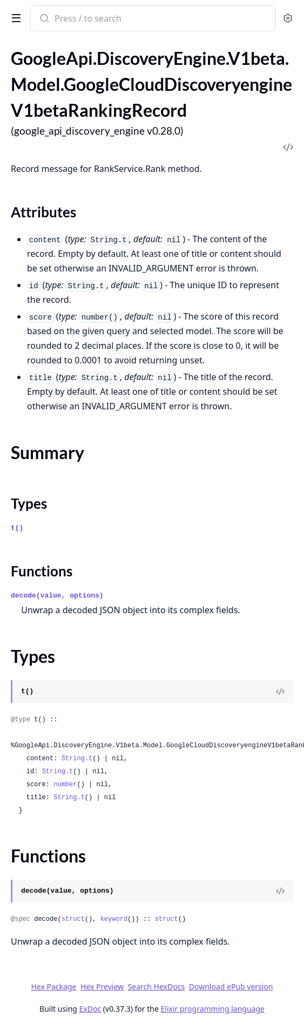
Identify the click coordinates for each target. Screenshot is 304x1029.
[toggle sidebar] (14, 17)
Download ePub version (231, 986)
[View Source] (280, 691)
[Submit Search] (43, 19)
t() (17, 528)
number (65, 784)
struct (73, 919)
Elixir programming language (213, 1009)
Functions (41, 571)
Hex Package (53, 986)
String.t (77, 758)
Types (29, 503)
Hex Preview (102, 986)
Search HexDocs (156, 986)
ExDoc (90, 1009)
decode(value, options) (57, 596)
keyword (113, 919)
